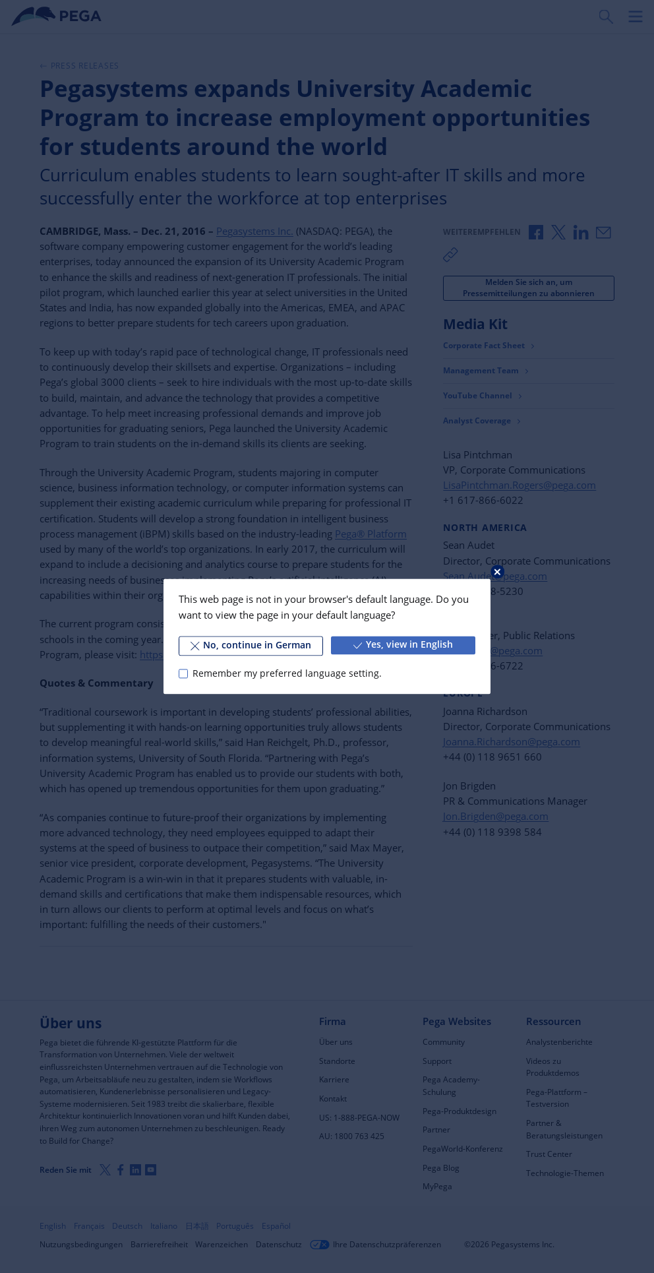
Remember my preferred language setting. (287, 673)
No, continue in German (251, 645)
